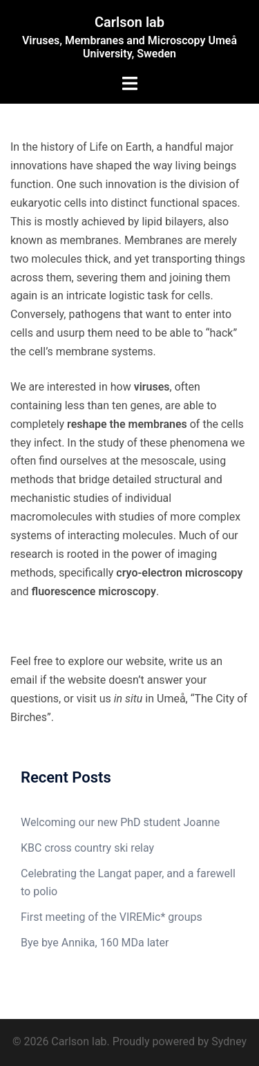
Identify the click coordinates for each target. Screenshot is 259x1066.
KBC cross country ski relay (87, 847)
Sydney (229, 1041)
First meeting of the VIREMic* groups (111, 917)
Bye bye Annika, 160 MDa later (95, 942)
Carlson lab (129, 22)
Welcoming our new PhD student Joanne (120, 822)
